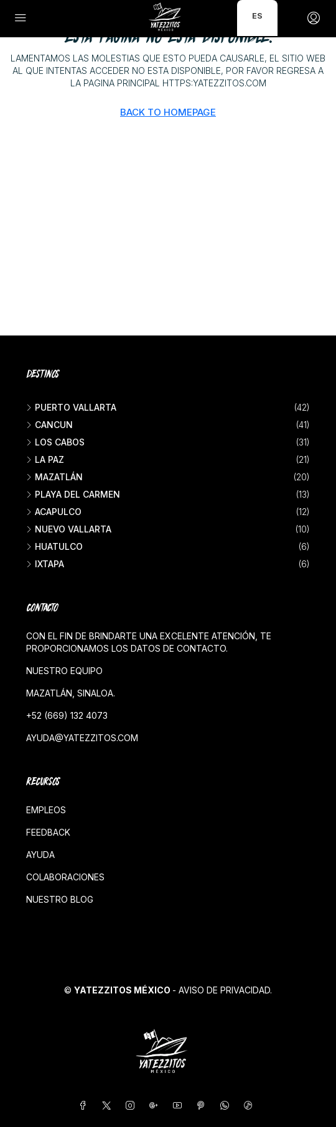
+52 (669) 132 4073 (67, 715)
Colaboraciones (65, 877)
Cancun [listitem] (49, 424)
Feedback (48, 832)
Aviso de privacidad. (225, 990)
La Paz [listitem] (45, 459)
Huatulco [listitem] (54, 546)
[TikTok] (251, 1105)
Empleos (46, 810)
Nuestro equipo (64, 670)
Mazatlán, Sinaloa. (70, 693)
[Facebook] (85, 1105)
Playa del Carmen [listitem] (73, 494)
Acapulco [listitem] (54, 511)
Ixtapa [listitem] (45, 564)
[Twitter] (109, 1105)
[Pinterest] (203, 1105)
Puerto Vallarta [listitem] (71, 407)
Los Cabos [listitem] (55, 442)
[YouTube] (180, 1105)
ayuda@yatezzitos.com (82, 737)
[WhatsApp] (227, 1105)
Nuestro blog (59, 899)
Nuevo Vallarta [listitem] (68, 529)
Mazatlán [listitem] (54, 477)
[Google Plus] (156, 1105)
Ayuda (40, 854)
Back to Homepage (168, 112)
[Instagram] (132, 1105)
